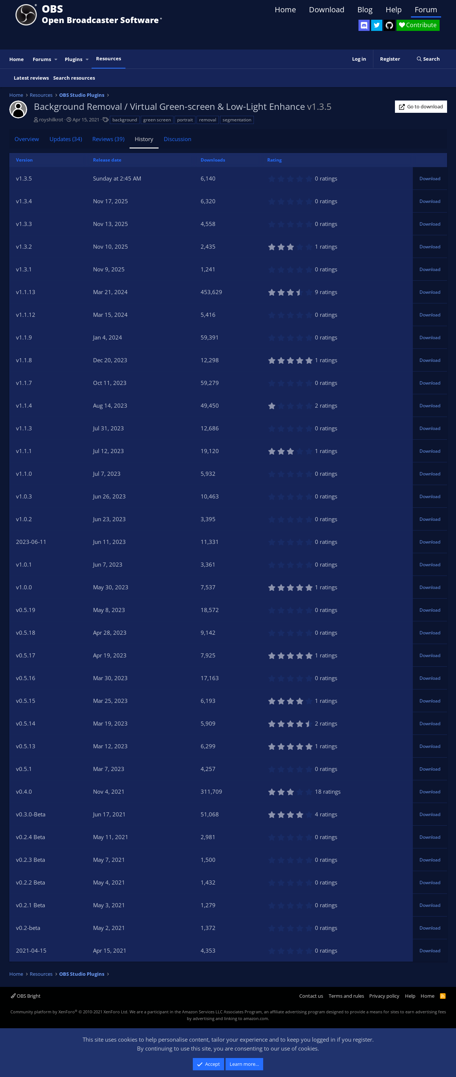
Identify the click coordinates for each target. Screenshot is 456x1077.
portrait (185, 120)
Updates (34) (66, 139)
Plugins (73, 59)
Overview (27, 139)
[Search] (428, 59)
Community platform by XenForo (69, 1011)
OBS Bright (26, 995)
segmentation (237, 120)
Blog (365, 9)
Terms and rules (346, 995)
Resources (108, 58)
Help (394, 9)
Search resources (74, 77)
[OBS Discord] (364, 25)
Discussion (177, 139)
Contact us (311, 995)
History (144, 139)
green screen (157, 120)
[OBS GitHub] (389, 25)
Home (285, 9)
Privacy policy (384, 995)
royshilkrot (51, 119)
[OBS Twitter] (376, 25)
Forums (42, 59)
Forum (426, 9)
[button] (55, 59)
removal (207, 120)
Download (326, 9)
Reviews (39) (108, 139)
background (124, 120)
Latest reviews (31, 77)
